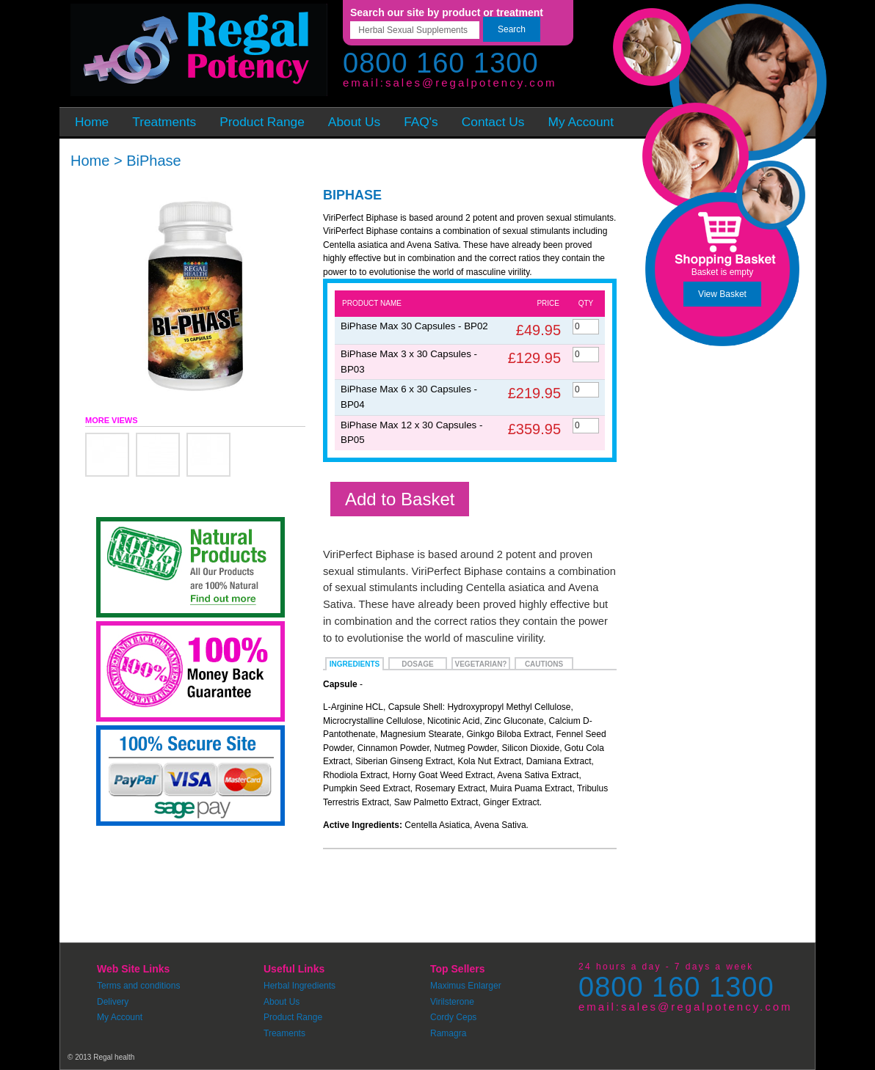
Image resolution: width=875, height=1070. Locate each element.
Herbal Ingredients (299, 986)
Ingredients (355, 664)
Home (89, 161)
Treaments (284, 1033)
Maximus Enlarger (465, 986)
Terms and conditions (138, 986)
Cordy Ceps (453, 1017)
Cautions (544, 664)
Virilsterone (452, 1002)
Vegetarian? (481, 664)
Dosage (417, 664)
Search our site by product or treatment (446, 12)
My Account (119, 1017)
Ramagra (448, 1033)
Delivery (112, 1002)
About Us (281, 1002)
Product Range (293, 1017)
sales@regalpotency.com (471, 82)
